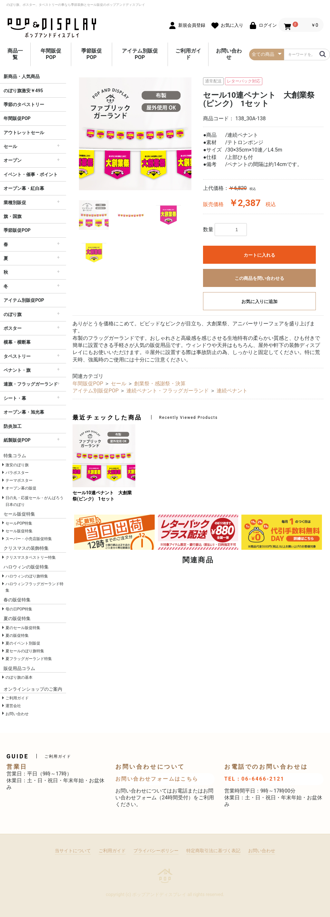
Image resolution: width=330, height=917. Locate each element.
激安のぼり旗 (17, 465)
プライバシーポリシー (156, 850)
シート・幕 (15, 398)
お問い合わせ (229, 54)
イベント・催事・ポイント (31, 174)
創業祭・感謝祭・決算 (160, 383)
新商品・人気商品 (22, 76)
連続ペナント (232, 391)
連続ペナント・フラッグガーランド (167, 391)
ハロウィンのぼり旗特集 (26, 576)
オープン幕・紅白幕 (24, 188)
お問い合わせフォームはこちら (157, 779)
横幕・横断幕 (17, 342)
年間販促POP (51, 54)
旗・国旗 (13, 216)
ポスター (13, 328)
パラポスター (17, 472)
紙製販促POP (17, 440)
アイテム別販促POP (140, 54)
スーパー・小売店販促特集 (28, 539)
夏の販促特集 (17, 635)
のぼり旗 (13, 314)
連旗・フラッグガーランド (31, 384)
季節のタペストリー (24, 104)
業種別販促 (15, 202)
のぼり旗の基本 (19, 677)
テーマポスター (19, 480)
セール (10, 146)
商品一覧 (15, 54)
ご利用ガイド (188, 54)
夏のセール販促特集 (22, 628)
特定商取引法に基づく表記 (213, 850)
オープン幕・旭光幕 (24, 412)
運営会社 (13, 706)
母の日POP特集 (18, 609)
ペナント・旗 (17, 370)
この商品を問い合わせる (259, 278)
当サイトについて (73, 850)
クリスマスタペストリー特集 (30, 557)
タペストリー (17, 356)
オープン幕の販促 (20, 488)
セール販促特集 (19, 531)
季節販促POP (91, 54)
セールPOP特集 (18, 523)
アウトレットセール (24, 132)
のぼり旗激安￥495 (23, 90)
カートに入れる (259, 255)
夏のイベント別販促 (22, 643)
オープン (13, 160)
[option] (135, 133)
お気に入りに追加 (259, 301)
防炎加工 (13, 426)
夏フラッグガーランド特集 (28, 658)
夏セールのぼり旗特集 (24, 651)
